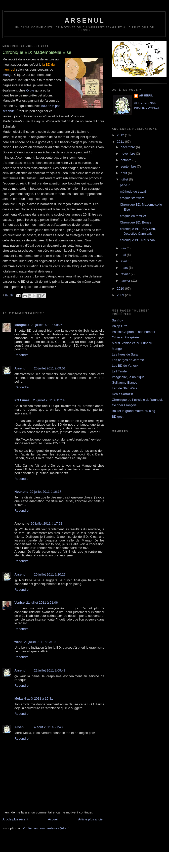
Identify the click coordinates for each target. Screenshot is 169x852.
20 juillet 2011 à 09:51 (49, 368)
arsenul (85, 20)
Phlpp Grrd (119, 326)
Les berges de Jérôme (128, 360)
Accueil (53, 819)
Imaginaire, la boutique (128, 377)
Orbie (30, 90)
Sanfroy (117, 320)
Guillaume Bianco (124, 382)
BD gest (117, 416)
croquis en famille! (133, 216)
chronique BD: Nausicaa (137, 240)
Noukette (21, 491)
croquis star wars (132, 198)
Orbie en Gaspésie (125, 337)
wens (18, 642)
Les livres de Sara (125, 354)
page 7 (125, 185)
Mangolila (21, 325)
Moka (18, 698)
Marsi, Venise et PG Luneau (132, 343)
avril (124, 261)
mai (124, 255)
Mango (7, 75)
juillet (125, 179)
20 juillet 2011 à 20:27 (49, 574)
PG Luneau (23, 400)
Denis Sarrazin (122, 394)
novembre (128, 153)
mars (125, 267)
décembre (128, 147)
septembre (129, 166)
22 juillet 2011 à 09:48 (49, 670)
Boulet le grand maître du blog (133, 411)
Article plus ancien (91, 819)
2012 (121, 135)
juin (124, 248)
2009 (121, 295)
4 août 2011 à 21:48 (48, 727)
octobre (126, 160)
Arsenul (20, 368)
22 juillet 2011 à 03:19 (40, 642)
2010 (121, 288)
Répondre (21, 355)
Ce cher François (124, 405)
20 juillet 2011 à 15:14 (49, 400)
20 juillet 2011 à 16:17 (45, 491)
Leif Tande (119, 371)
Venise (19, 602)
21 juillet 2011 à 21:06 (42, 602)
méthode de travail (133, 191)
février (126, 274)
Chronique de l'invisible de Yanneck (137, 400)
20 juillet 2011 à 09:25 (46, 325)
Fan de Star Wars (124, 388)
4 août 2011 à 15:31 (38, 698)
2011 (121, 141)
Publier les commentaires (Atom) (46, 828)
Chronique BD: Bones (135, 222)
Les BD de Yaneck (125, 365)
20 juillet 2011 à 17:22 (46, 523)
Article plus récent (15, 819)
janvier (126, 280)
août (124, 173)
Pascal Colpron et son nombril (133, 332)
